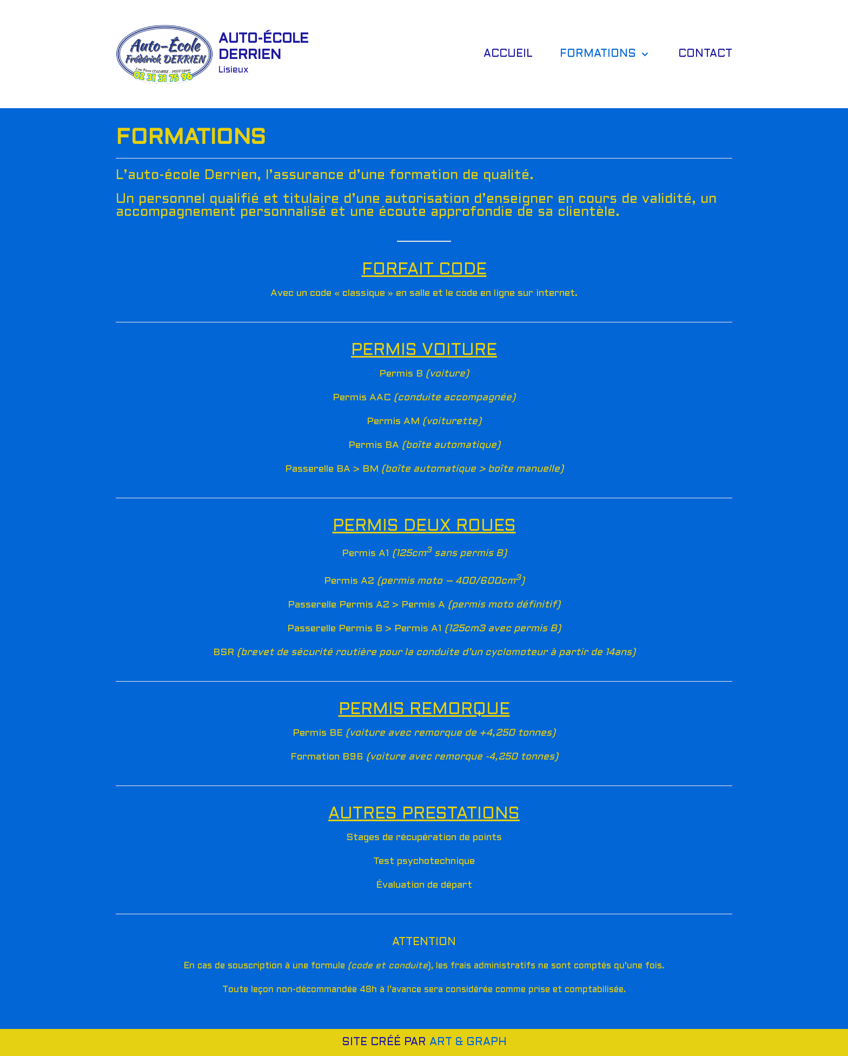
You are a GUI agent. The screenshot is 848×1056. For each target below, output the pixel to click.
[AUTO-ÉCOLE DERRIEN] (213, 53)
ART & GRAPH (468, 1042)
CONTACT (705, 54)
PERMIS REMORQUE (424, 709)
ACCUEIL (508, 54)
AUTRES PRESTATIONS (424, 814)
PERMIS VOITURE (424, 350)
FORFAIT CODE (424, 270)
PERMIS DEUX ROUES (424, 526)
